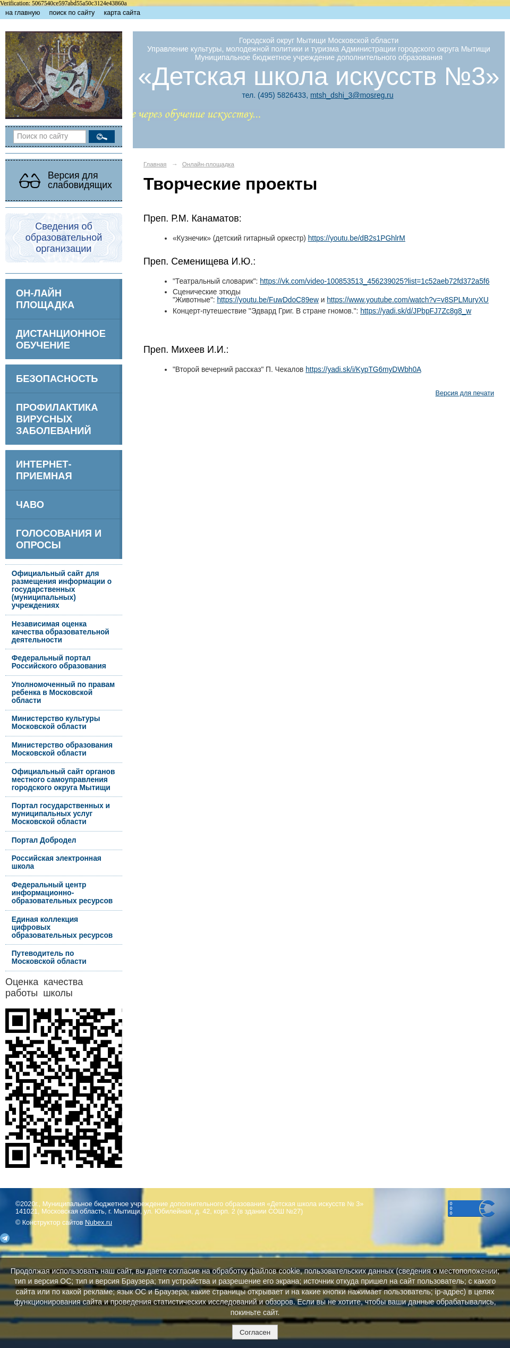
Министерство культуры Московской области (56, 723)
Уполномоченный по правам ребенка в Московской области (63, 693)
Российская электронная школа (56, 862)
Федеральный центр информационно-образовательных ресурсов (62, 893)
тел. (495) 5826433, (275, 95)
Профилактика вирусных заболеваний (57, 419)
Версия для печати (465, 393)
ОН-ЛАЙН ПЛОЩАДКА (45, 298)
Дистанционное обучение (61, 339)
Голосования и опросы (58, 539)
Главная (155, 164)
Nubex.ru (98, 1222)
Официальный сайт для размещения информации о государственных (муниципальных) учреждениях (62, 589)
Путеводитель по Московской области (49, 957)
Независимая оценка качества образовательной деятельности (60, 632)
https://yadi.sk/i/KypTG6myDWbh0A (363, 370)
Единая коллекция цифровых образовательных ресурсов (62, 927)
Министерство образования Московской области (62, 749)
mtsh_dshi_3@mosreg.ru (352, 95)
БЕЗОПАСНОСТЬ (57, 378)
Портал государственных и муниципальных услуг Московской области (61, 814)
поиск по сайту (72, 12)
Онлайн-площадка (208, 164)
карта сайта (122, 12)
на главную (22, 12)
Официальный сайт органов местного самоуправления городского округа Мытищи (63, 780)
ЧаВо (30, 504)
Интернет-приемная (44, 470)
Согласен (255, 1332)
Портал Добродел (44, 840)
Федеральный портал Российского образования (59, 662)
